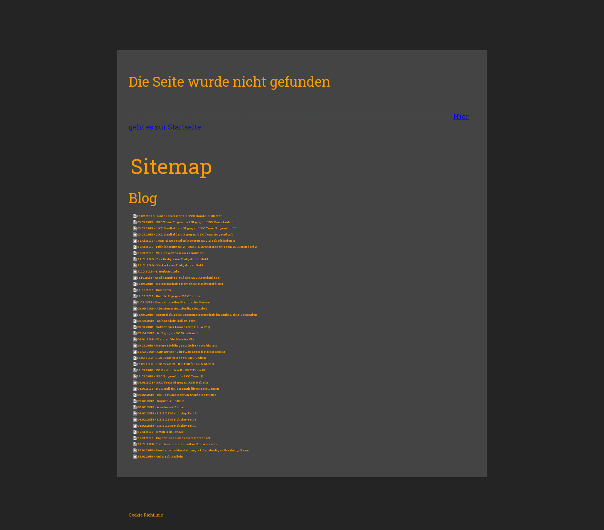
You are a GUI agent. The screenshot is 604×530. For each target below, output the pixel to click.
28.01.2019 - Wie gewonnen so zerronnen (170, 253)
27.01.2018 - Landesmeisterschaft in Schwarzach (177, 444)
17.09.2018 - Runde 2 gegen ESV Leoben (169, 296)
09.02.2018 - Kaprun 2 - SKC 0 (160, 401)
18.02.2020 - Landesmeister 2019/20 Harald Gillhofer (179, 216)
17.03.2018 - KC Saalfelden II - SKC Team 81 (171, 370)
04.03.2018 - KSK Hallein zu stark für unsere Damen (178, 388)
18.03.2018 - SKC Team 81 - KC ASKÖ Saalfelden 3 (175, 364)
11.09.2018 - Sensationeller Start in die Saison (173, 302)
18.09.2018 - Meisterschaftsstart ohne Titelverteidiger (180, 284)
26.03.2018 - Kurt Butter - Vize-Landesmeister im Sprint (181, 351)
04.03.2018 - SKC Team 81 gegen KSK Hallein (172, 382)
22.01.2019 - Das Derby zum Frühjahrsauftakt (172, 259)
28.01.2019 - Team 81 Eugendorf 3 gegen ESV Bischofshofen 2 (186, 240)
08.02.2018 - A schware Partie (160, 407)
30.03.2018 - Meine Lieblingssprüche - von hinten (177, 345)
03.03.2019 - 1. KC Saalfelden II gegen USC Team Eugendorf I (185, 234)
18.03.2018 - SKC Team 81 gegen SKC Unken (171, 358)
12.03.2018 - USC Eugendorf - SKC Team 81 (170, 376)
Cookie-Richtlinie (146, 515)
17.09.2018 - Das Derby (154, 290)
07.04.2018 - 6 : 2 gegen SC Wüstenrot (167, 333)
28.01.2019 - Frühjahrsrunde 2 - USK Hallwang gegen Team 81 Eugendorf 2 (197, 247)
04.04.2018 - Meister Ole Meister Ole (165, 339)
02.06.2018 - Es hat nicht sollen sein (166, 321)
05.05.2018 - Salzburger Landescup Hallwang (173, 327)
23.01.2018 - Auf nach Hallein (160, 456)
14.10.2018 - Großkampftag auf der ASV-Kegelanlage (178, 277)
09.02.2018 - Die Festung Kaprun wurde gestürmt (176, 395)
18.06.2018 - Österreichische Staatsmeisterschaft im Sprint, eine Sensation (197, 314)
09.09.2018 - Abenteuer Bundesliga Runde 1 (172, 308)
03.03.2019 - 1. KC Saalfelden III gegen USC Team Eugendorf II (186, 228)
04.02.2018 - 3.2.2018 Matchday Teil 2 (167, 413)
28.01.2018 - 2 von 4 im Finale (160, 432)
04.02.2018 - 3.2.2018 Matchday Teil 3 (166, 419)
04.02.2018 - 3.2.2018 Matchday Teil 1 (166, 425)
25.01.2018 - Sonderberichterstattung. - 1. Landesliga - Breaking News (193, 450)
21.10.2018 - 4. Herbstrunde (158, 271)
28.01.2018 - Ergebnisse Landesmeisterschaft (173, 438)
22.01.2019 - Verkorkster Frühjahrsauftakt (170, 265)
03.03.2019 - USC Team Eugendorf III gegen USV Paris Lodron (186, 222)
